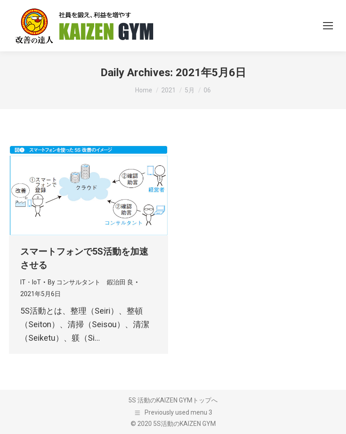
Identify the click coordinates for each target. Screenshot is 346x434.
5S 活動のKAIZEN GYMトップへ (173, 400)
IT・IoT (30, 282)
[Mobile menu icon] (328, 26)
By (90, 282)
